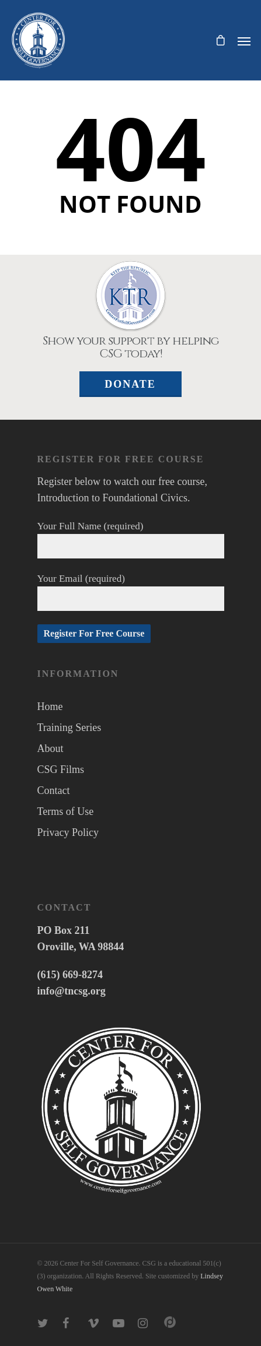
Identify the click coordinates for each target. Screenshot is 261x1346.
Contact (53, 790)
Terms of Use (65, 811)
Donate (130, 384)
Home (50, 706)
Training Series (69, 727)
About (50, 748)
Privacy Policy (68, 832)
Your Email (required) (130, 592)
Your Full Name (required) (130, 539)
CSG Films (61, 769)
